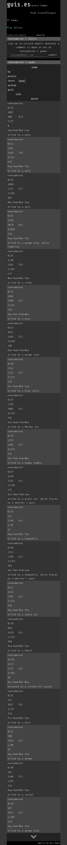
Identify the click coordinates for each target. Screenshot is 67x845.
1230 (10, 260)
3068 (10, 184)
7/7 (20, 189)
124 (10, 785)
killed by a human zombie (25, 462)
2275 (10, 189)
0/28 (10, 803)
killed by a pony (19, 134)
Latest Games (39, 5)
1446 (10, 592)
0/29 (10, 511)
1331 (10, 552)
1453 (10, 664)
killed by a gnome (20, 758)
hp (9, 71)
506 (10, 641)
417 (10, 273)
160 (10, 345)
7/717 (11, 377)
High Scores (38, 13)
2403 (10, 336)
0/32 (10, 255)
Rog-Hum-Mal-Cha (18, 166)
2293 (10, 440)
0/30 (10, 767)
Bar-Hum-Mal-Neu (18, 682)
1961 (10, 148)
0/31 (10, 731)
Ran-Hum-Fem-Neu (18, 350)
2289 (10, 220)
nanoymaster (15, 103)
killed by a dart (19, 722)
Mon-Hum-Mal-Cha (18, 202)
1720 (10, 520)
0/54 (10, 180)
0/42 (10, 143)
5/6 (20, 264)
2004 (10, 408)
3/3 (20, 740)
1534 (10, 481)
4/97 (10, 525)
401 (10, 565)
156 (10, 234)
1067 (10, 112)
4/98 (10, 745)
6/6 (20, 225)
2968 (10, 300)
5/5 (20, 300)
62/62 (11, 659)
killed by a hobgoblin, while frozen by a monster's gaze (33, 576)
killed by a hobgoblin (23, 538)
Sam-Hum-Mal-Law (18, 130)
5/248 (11, 341)
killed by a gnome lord (23, 354)
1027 (10, 704)
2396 (10, 556)
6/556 (11, 413)
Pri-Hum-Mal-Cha (18, 718)
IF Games (12, 20)
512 (10, 516)
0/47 (10, 472)
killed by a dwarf (20, 650)
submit (52, 54)
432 (10, 453)
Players (51, 13)
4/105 (11, 817)
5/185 (11, 269)
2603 (10, 444)
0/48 (10, 363)
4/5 (20, 372)
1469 (10, 632)
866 (10, 628)
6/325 (11, 157)
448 (10, 605)
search (40, 35)
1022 (10, 332)
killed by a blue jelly (23, 390)
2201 (10, 596)
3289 (10, 152)
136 (10, 821)
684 (10, 198)
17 (9, 529)
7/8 (20, 152)
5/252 (11, 601)
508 (10, 736)
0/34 (10, 107)
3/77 (10, 121)
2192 (10, 404)
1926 (10, 740)
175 (10, 490)
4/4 (20, 520)
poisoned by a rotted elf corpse (30, 686)
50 (9, 677)
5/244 (11, 305)
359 (10, 309)
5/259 (11, 561)
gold (10, 89)
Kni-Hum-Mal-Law (18, 386)
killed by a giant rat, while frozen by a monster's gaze (33, 501)
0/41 (10, 327)
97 (9, 749)
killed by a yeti (19, 207)
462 (10, 417)
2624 (10, 264)
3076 (10, 225)
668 (10, 116)
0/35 (10, 291)
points (12, 76)
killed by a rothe (20, 282)
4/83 (10, 781)
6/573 (11, 449)
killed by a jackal (20, 794)
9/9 (20, 116)
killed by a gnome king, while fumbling (28, 245)
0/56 (10, 435)
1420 (10, 476)
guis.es (19, 4)
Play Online (15, 27)
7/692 (11, 193)
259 (10, 381)
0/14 (10, 695)
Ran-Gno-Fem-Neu (18, 314)
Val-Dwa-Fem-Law (18, 494)
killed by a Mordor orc (23, 426)
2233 (10, 668)
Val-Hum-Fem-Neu (18, 422)
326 (10, 713)
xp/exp (12, 85)
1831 (10, 812)
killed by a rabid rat (23, 614)
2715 (10, 372)
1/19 (10, 709)
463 (10, 161)
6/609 (11, 229)
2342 (10, 368)
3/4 (20, 668)
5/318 (11, 485)
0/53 (10, 399)
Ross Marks (55, 843)
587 (10, 808)
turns (11, 80)
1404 (10, 296)
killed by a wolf (19, 171)
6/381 (11, 673)
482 (10, 772)
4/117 (11, 637)
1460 (10, 776)
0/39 (10, 623)
